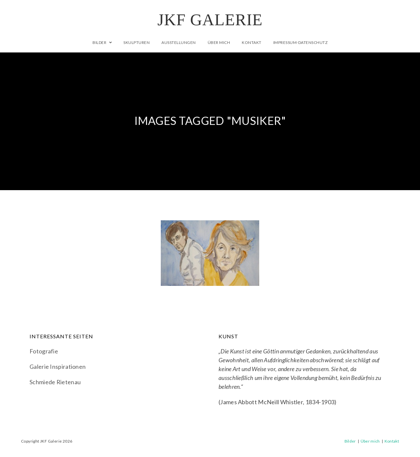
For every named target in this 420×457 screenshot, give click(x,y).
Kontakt (392, 441)
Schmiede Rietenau (55, 382)
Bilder (350, 441)
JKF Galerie (210, 19)
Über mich (370, 441)
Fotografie (44, 351)
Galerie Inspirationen (58, 366)
